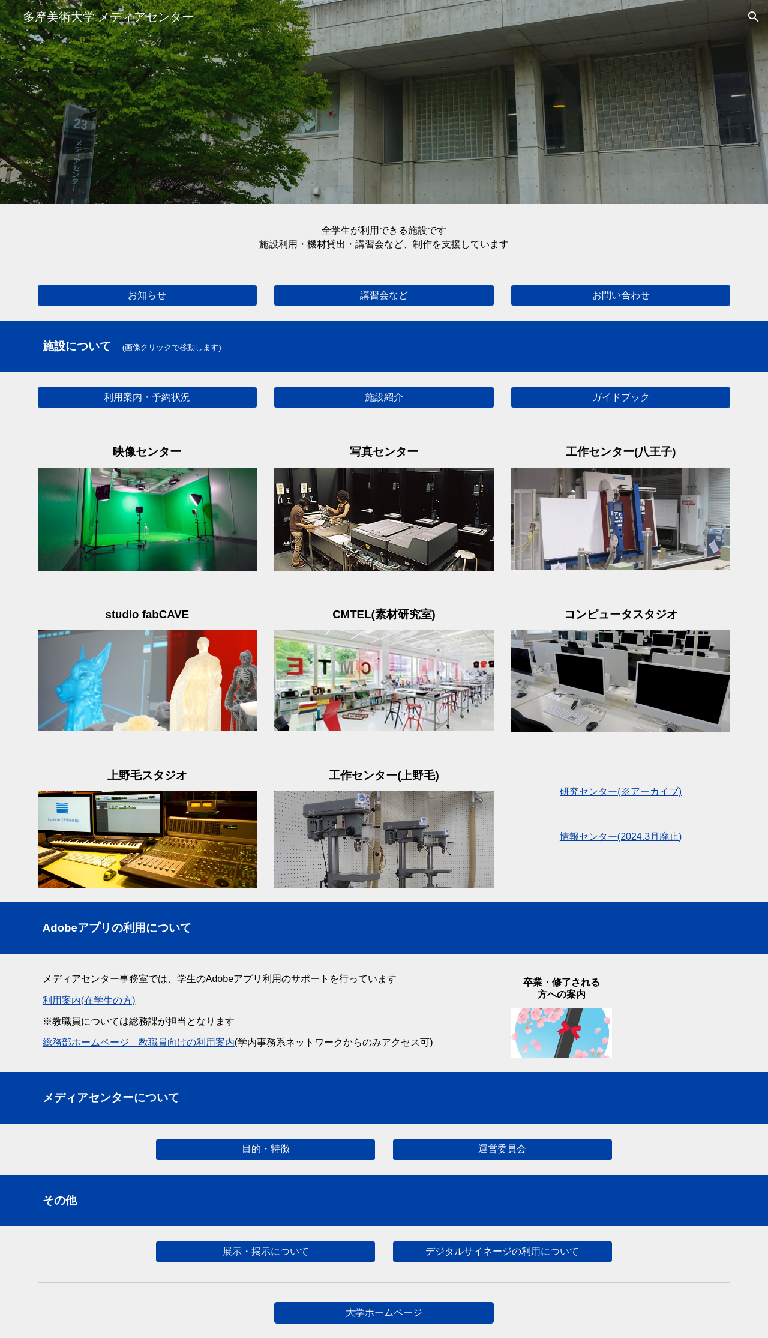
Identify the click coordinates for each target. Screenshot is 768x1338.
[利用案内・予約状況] (147, 398)
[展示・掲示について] (265, 1252)
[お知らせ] (147, 296)
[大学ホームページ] (384, 1313)
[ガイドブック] (621, 398)
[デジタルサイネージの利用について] (502, 1252)
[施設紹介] (384, 398)
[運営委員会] (502, 1149)
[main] (384, 237)
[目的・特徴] (265, 1149)
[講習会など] (384, 296)
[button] (753, 16)
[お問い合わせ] (621, 296)
